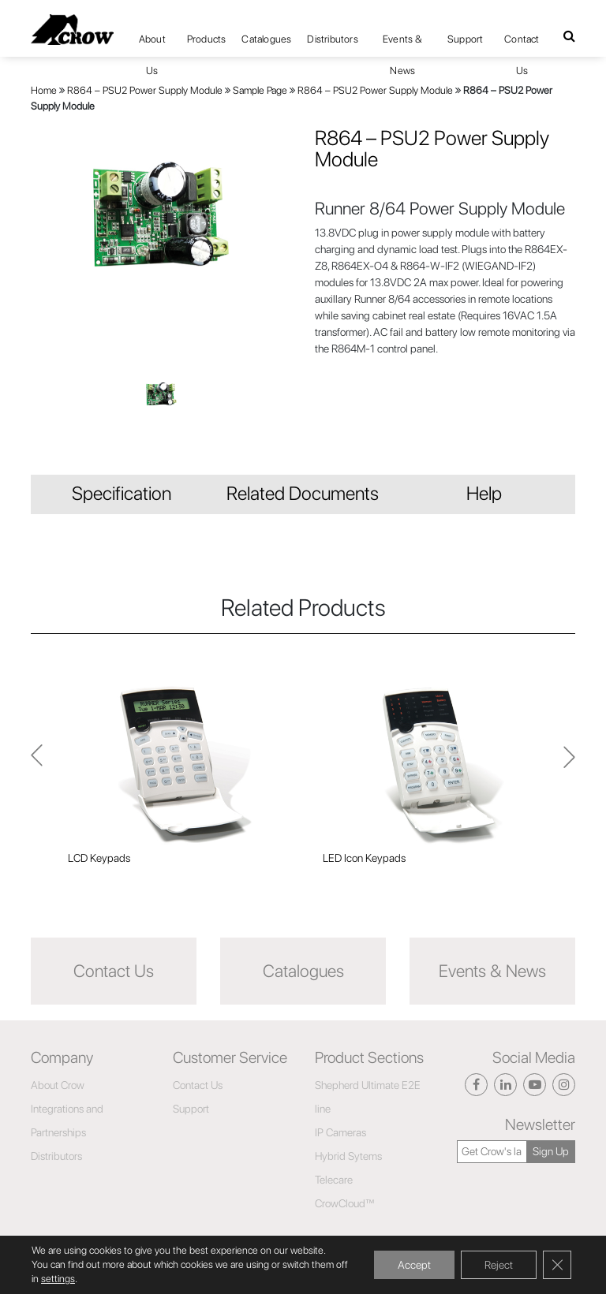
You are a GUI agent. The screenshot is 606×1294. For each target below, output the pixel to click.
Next (37, 764)
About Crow (57, 1085)
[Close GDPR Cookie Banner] (557, 1265)
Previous (569, 764)
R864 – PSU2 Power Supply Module (145, 90)
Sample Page (260, 90)
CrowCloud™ (345, 1203)
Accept (414, 1265)
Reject (498, 1265)
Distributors (332, 39)
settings (58, 1279)
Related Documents (302, 493)
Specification (121, 493)
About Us (152, 44)
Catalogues (266, 39)
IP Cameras (340, 1132)
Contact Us (521, 44)
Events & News (403, 44)
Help (484, 493)
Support (465, 39)
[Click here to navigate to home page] (72, 29)
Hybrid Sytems (348, 1156)
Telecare (334, 1179)
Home (44, 90)
